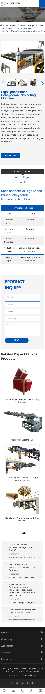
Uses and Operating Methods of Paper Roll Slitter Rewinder (22, 567)
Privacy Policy (29, 675)
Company (6, 639)
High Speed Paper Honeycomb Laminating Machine (23, 31)
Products (13, 25)
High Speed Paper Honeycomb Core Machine (22, 519)
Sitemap (13, 675)
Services (5, 652)
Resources (6, 659)
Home (5, 25)
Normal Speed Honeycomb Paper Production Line (22, 479)
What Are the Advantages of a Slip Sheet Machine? (22, 611)
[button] (42, 83)
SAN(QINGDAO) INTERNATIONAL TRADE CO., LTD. (24, 670)
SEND (16, 340)
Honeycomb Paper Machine (31, 25)
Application (7, 645)
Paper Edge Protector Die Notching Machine (22, 400)
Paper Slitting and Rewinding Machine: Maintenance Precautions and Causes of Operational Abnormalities (22, 590)
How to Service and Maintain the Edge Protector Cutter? (22, 547)
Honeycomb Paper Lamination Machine (18, 28)
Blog (22, 533)
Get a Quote (11, 155)
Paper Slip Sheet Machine (22, 440)
